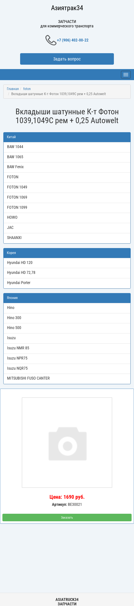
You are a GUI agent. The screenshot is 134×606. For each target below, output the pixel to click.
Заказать (67, 517)
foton (27, 89)
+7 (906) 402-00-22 (67, 40)
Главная (13, 89)
